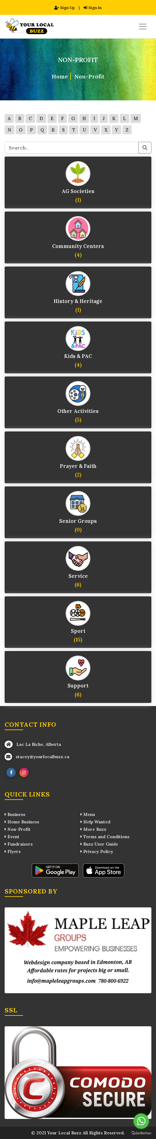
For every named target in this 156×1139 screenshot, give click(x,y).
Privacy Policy (96, 851)
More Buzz (93, 829)
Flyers (13, 851)
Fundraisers (19, 844)
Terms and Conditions (104, 836)
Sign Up (64, 7)
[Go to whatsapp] (141, 1121)
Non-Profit (90, 76)
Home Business (22, 822)
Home (60, 76)
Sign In (93, 7)
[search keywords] (72, 147)
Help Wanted (95, 822)
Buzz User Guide (99, 844)
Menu (87, 814)
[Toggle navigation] (142, 26)
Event (12, 836)
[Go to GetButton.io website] (141, 1133)
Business (15, 814)
